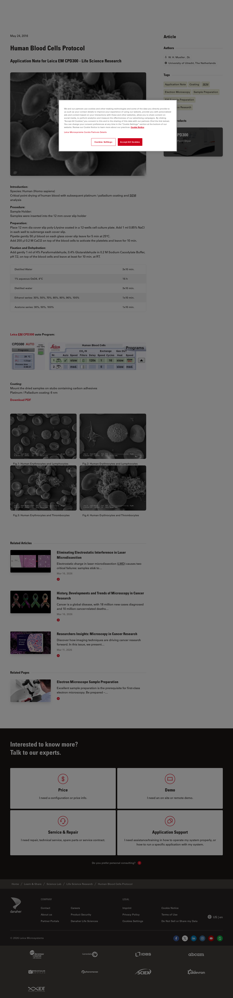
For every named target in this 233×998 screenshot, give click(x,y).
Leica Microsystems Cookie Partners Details (85, 132)
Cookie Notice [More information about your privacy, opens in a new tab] (137, 127)
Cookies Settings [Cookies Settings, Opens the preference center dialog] (103, 142)
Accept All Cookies (130, 142)
